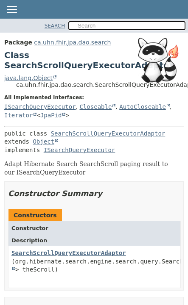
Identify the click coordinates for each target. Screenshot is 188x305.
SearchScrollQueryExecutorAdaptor (108, 133)
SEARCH (55, 26)
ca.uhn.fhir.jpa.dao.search (72, 42)
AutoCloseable (142, 106)
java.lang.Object (28, 78)
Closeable (95, 106)
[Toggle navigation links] (11, 10)
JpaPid (51, 115)
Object (43, 141)
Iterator (18, 115)
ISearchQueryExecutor (40, 106)
